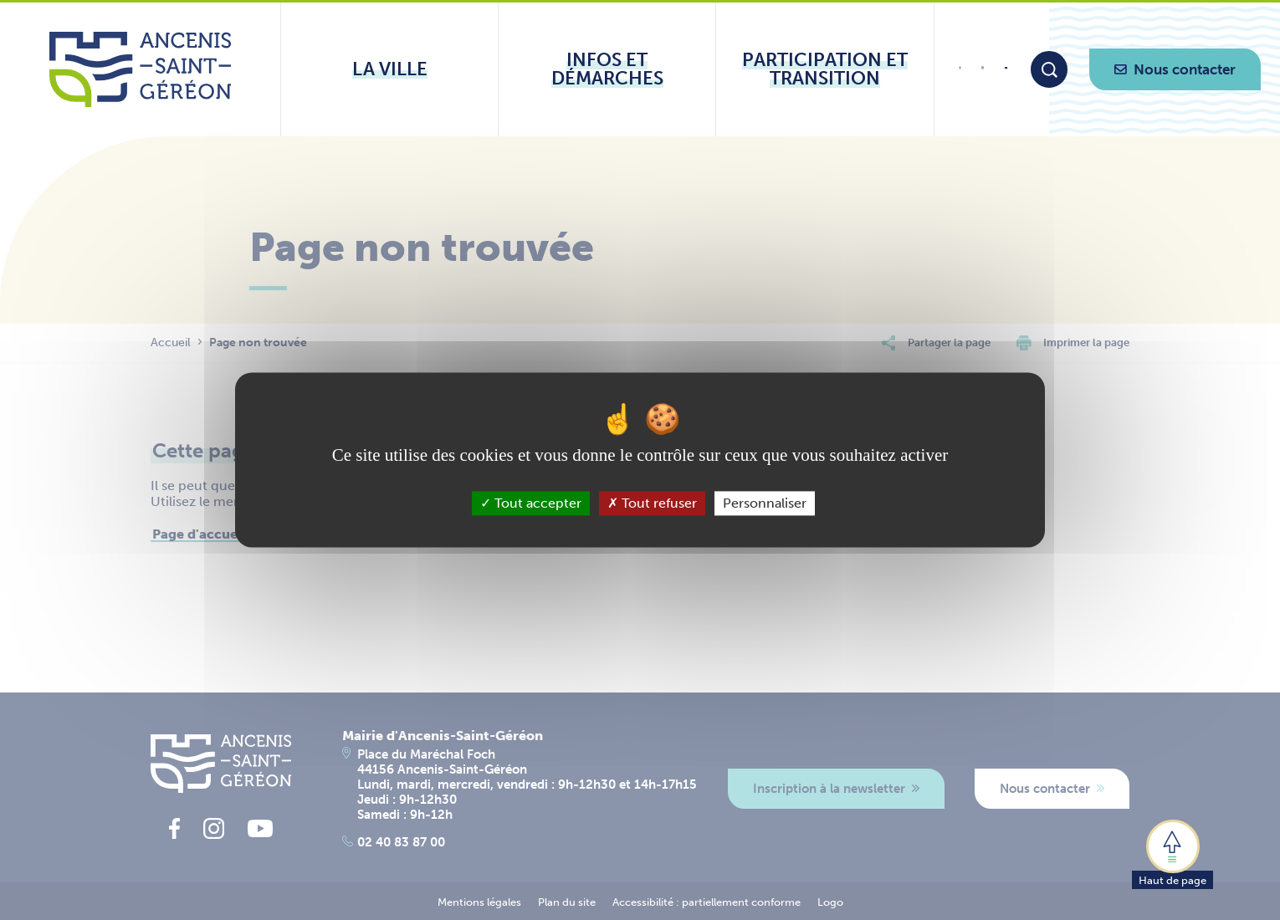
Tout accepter (530, 503)
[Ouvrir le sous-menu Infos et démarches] (607, 69)
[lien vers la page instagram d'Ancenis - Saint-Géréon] (982, 73)
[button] (1172, 853)
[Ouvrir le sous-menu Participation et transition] (824, 69)
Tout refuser (652, 503)
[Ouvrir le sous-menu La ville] (389, 69)
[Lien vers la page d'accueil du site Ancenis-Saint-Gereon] (140, 69)
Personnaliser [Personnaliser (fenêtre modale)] (764, 503)
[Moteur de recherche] (1049, 69)
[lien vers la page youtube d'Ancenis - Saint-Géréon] (1006, 71)
